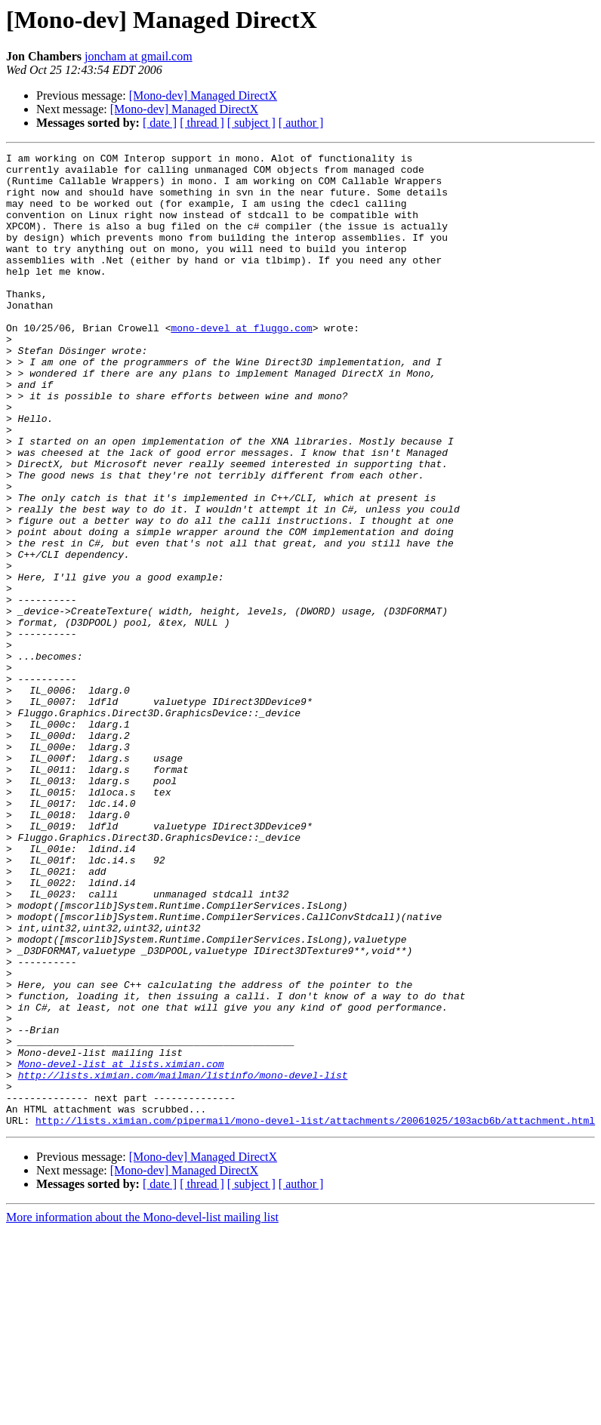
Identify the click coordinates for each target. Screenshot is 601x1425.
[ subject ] (251, 122)
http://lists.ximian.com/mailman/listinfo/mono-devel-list (183, 1260)
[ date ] (160, 122)
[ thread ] (202, 122)
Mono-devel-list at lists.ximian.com (121, 1247)
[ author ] (301, 122)
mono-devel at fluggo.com (241, 364)
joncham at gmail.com (139, 56)
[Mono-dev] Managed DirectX (203, 95)
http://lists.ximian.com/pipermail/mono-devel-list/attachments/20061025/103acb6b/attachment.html (315, 1315)
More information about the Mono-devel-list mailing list (142, 1411)
